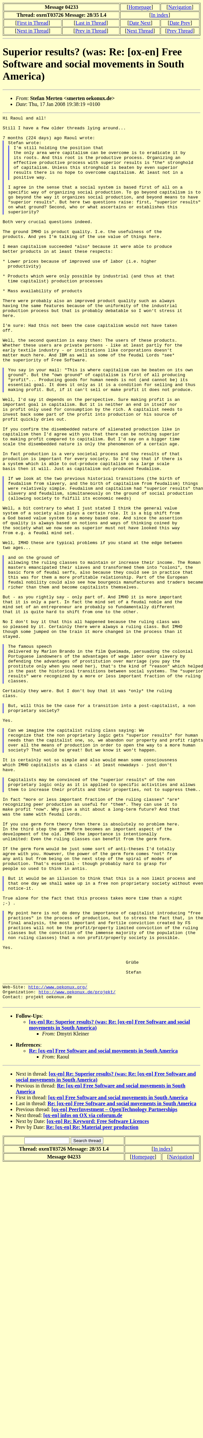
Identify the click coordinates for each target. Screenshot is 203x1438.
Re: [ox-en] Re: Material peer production (92, 1305)
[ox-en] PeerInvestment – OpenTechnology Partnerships (114, 1287)
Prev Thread (180, 31)
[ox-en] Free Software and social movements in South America (118, 1275)
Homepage (139, 7)
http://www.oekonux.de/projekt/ (76, 1167)
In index (159, 15)
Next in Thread (33, 31)
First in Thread (32, 23)
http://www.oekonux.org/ (57, 1161)
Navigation (179, 7)
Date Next (139, 23)
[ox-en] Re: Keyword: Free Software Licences (98, 1299)
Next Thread (140, 31)
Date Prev (179, 23)
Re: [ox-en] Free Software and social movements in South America (103, 1228)
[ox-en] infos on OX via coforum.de (82, 1293)
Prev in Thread (91, 31)
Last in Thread (91, 23)
